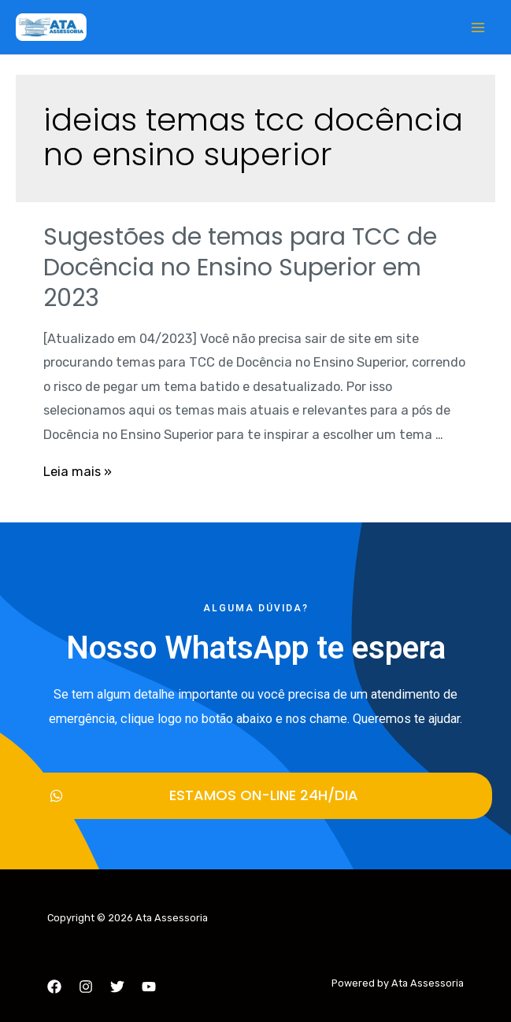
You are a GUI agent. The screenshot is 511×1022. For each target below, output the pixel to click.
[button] (255, 796)
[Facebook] (54, 987)
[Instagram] (86, 987)
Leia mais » (77, 471)
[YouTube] (149, 987)
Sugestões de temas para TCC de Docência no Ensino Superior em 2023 (240, 267)
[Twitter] (117, 987)
